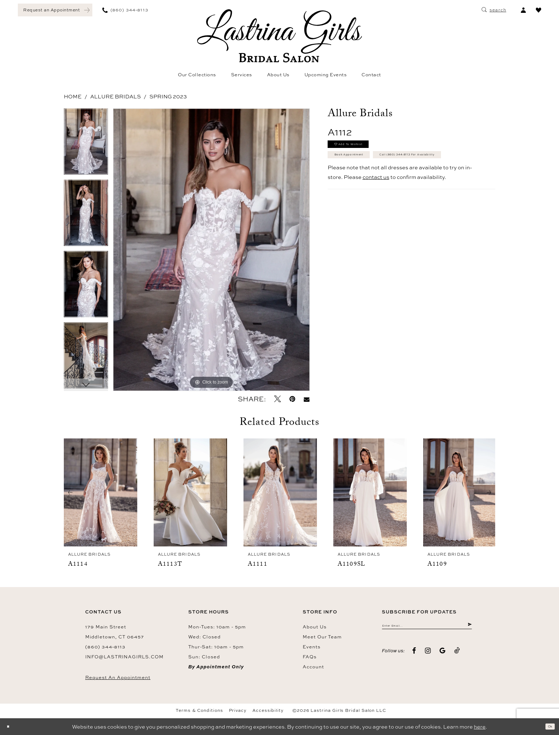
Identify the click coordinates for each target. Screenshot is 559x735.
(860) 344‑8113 (105, 646)
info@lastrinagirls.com (124, 656)
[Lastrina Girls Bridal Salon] (279, 35)
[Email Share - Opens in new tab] (306, 399)
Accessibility (268, 710)
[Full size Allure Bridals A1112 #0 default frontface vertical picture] (211, 250)
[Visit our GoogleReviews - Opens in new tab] (442, 655)
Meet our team (322, 636)
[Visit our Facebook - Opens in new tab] (414, 655)
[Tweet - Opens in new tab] (277, 399)
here (480, 726)
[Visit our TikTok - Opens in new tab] (457, 655)
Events (311, 646)
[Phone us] (125, 10)
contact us (376, 210)
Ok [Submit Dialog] (547, 726)
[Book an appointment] (55, 10)
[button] (523, 10)
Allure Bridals (115, 96)
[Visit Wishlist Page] (538, 10)
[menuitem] (55, 10)
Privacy (238, 710)
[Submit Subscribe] (468, 628)
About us (315, 626)
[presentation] (100, 492)
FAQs (310, 656)
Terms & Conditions (199, 710)
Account (313, 666)
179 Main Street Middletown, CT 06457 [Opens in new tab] (114, 631)
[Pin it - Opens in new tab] (292, 399)
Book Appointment (364, 166)
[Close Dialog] (10, 726)
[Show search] (494, 10)
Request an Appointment (117, 677)
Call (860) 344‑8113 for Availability (387, 184)
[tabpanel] (86, 144)
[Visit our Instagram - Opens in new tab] (428, 655)
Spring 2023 (168, 96)
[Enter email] (427, 628)
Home (73, 96)
